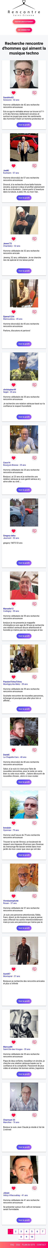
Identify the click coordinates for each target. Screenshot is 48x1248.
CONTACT (41, 1245)
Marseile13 (8, 608)
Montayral (7, 976)
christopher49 (9, 389)
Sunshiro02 (8, 97)
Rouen (6, 903)
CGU (18, 1245)
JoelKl (6, 170)
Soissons (7, 100)
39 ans (25, 684)
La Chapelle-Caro (11, 757)
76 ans (16, 1122)
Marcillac (7, 1122)
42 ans (16, 100)
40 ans (23, 757)
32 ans (17, 246)
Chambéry (8, 246)
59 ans (16, 611)
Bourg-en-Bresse (10, 465)
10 (32, 1237)
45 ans (19, 319)
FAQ (12, 1245)
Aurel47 (6, 974)
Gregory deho (9, 535)
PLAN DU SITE (28, 1245)
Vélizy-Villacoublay (11, 1195)
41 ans (25, 1195)
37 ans (17, 976)
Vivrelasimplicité (10, 901)
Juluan (6, 1193)
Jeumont (7, 538)
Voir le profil (23, 125)
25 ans (23, 465)
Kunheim (7, 173)
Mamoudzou (9, 319)
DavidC (6, 755)
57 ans (16, 173)
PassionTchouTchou (12, 681)
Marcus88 (7, 1047)
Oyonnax (7, 830)
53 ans (16, 538)
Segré (5, 392)
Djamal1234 (8, 316)
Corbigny (7, 611)
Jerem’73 (7, 243)
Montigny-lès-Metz (11, 684)
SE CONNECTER (24, 30)
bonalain (7, 828)
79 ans (16, 830)
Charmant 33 (9, 1120)
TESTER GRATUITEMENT (24, 22)
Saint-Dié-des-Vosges (13, 1049)
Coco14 (6, 462)
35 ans (13, 392)
